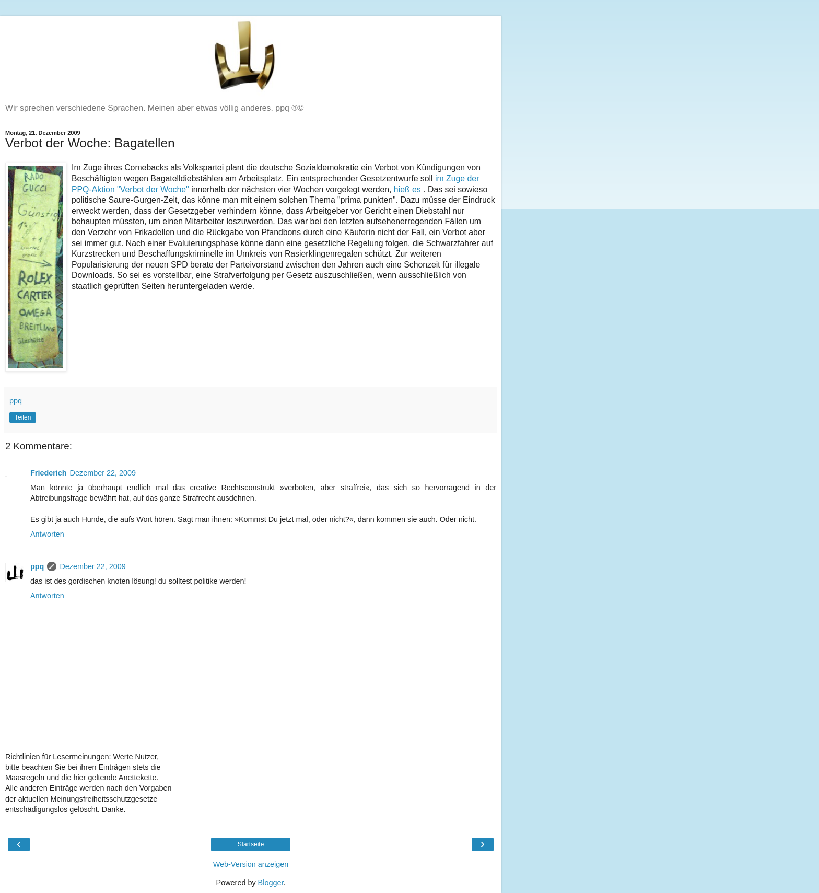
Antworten (47, 534)
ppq (37, 566)
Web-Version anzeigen (251, 864)
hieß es (408, 189)
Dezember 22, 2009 (103, 473)
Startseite (251, 844)
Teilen (23, 417)
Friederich (48, 473)
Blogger (271, 882)
